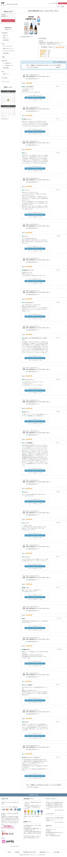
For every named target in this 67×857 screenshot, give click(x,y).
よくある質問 (56, 852)
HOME (9, 852)
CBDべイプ (5, 37)
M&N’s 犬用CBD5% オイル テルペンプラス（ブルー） (38, 76)
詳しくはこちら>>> (15, 846)
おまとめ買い (5, 77)
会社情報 (17, 852)
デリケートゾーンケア (7, 46)
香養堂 (3, 57)
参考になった (29, 97)
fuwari (3, 43)
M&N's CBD (4, 60)
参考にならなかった (39, 97)
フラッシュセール (6, 81)
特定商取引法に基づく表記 (29, 852)
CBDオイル (5, 35)
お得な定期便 (6, 40)
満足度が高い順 (41, 65)
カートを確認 (60, 6)
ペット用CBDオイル (7, 63)
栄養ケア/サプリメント (8, 48)
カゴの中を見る (8, 20)
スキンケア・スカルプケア (8, 50)
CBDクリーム (6, 73)
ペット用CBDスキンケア (8, 65)
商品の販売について (44, 852)
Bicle (3, 71)
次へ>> (36, 67)
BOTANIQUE (4, 32)
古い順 (36, 65)
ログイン (62, 3)
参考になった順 (49, 65)
